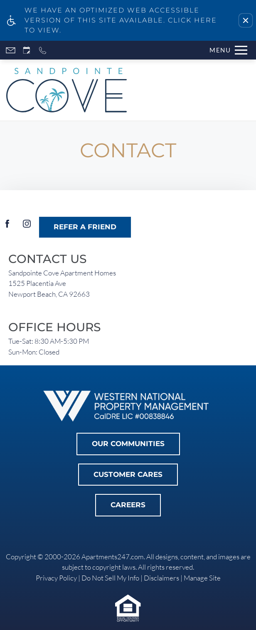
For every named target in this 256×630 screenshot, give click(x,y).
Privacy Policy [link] (56, 577)
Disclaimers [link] (161, 577)
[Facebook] (7, 227)
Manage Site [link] (202, 577)
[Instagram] (27, 227)
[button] (245, 20)
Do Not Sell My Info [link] (110, 577)
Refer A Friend (85, 227)
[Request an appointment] (26, 50)
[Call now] (42, 50)
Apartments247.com (112, 556)
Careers (128, 505)
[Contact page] (10, 50)
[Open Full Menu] (226, 50)
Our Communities (128, 443)
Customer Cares (128, 474)
